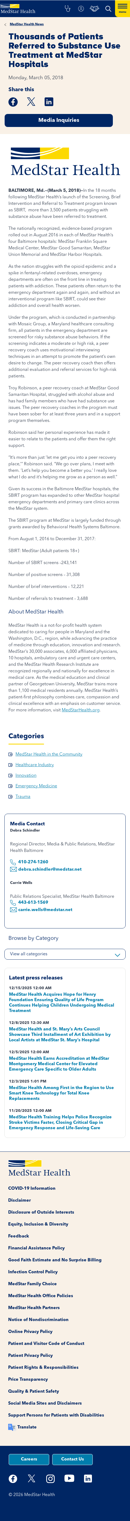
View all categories (28, 954)
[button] (67, 8)
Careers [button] (29, 1459)
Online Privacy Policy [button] (30, 1332)
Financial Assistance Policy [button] (36, 1248)
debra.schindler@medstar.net (50, 869)
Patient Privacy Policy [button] (30, 1356)
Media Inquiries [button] (58, 120)
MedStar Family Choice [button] (32, 1284)
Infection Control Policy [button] (33, 1272)
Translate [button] (27, 1427)
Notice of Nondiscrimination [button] (38, 1320)
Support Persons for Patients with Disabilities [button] (56, 1415)
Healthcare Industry (35, 765)
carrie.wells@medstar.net (45, 910)
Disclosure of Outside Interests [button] (41, 1212)
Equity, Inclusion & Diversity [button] (38, 1224)
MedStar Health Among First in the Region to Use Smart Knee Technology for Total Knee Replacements (61, 1093)
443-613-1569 (33, 902)
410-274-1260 (33, 862)
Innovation (26, 776)
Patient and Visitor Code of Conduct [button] (46, 1344)
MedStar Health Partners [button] (34, 1308)
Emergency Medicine (36, 786)
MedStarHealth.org (81, 710)
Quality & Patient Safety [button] (33, 1391)
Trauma (23, 797)
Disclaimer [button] (19, 1200)
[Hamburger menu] (122, 8)
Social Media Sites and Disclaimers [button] (45, 1403)
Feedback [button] (18, 1236)
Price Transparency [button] (28, 1379)
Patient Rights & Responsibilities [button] (43, 1368)
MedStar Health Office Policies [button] (40, 1296)
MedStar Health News (27, 24)
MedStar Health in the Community (49, 754)
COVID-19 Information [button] (31, 1188)
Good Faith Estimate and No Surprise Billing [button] (55, 1260)
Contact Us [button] (72, 1459)
